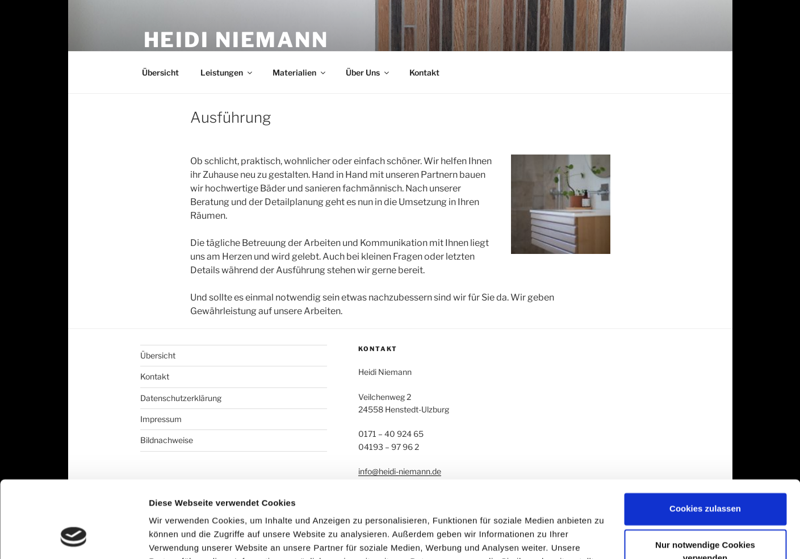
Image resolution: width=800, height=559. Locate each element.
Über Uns (368, 72)
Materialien (300, 72)
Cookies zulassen (705, 439)
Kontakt (424, 72)
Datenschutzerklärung (180, 398)
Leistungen (227, 72)
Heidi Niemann (236, 39)
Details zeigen (177, 536)
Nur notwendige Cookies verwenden (705, 481)
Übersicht (160, 72)
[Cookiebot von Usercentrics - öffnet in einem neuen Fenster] (73, 536)
